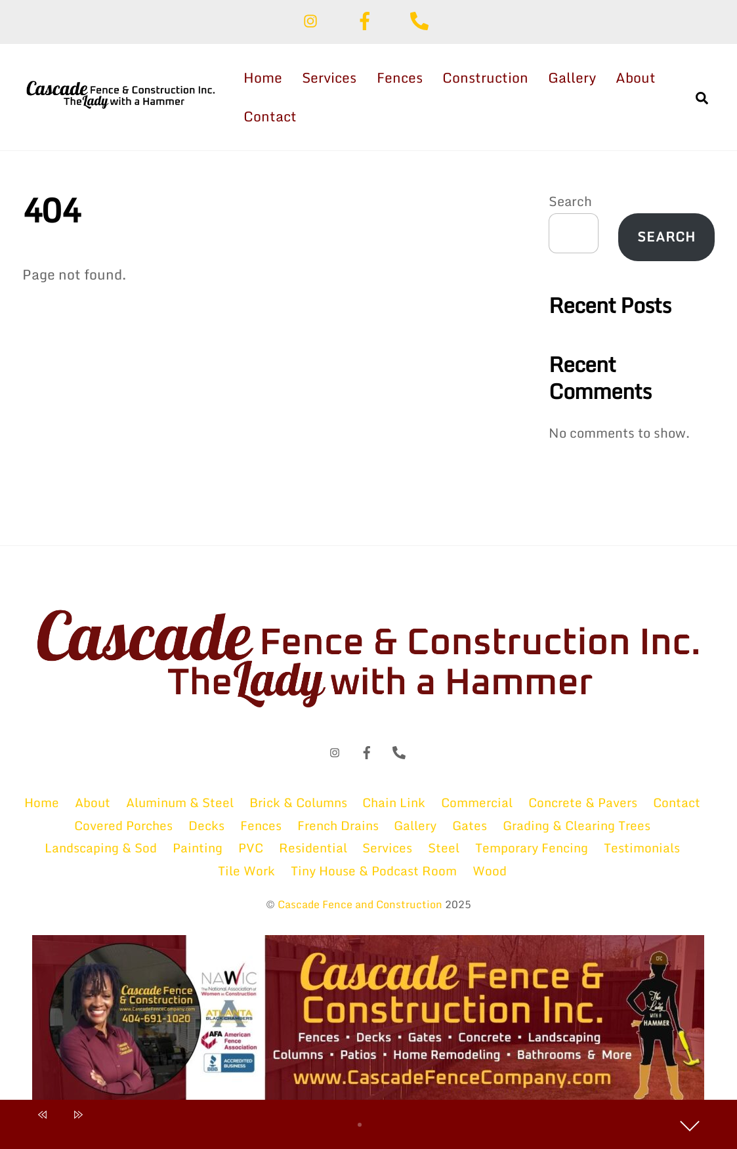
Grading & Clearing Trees (576, 825)
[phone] (422, 19)
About (636, 77)
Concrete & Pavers (582, 802)
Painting (197, 847)
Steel (443, 847)
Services (329, 77)
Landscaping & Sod (101, 847)
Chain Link (393, 802)
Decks (206, 825)
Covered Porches (123, 825)
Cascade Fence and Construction (360, 904)
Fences (400, 77)
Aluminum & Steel (180, 802)
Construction (485, 77)
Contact (270, 116)
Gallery (572, 77)
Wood (490, 870)
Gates (469, 825)
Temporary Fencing (531, 847)
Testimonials (642, 847)
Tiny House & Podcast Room (374, 870)
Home (262, 77)
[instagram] (313, 19)
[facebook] (367, 19)
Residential (313, 847)
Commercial (477, 802)
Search (570, 201)
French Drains (338, 825)
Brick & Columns (298, 802)
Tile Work (246, 870)
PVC (250, 847)
